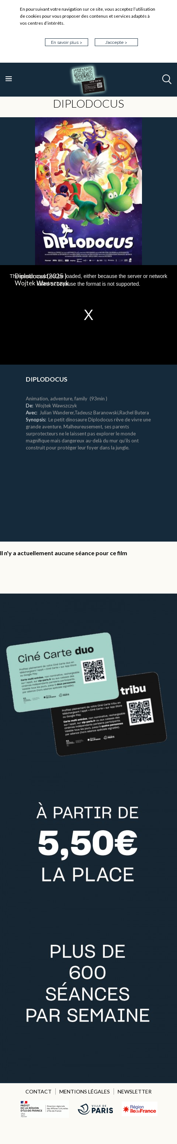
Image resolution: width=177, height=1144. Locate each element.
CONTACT (38, 1091)
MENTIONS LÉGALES (84, 1091)
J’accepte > (116, 42)
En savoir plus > (66, 42)
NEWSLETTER (135, 1091)
